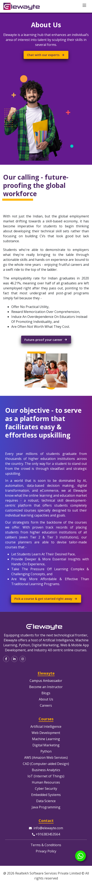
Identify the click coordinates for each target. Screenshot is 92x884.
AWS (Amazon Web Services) (46, 757)
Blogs (45, 693)
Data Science (46, 801)
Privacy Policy (46, 851)
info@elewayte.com (48, 828)
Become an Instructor (46, 687)
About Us (46, 699)
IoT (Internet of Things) (46, 776)
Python (46, 751)
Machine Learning (46, 739)
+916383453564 (48, 834)
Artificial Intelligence (45, 726)
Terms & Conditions (46, 845)
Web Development (46, 732)
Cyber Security (46, 788)
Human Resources (46, 782)
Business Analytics (46, 770)
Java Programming (46, 807)
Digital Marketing (46, 745)
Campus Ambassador (46, 680)
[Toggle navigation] (84, 5)
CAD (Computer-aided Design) (46, 763)
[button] (6, 659)
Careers (46, 705)
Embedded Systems (46, 794)
